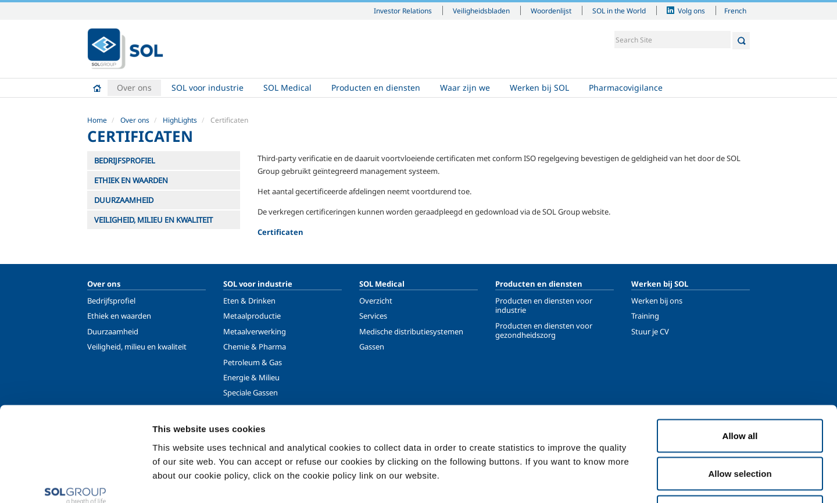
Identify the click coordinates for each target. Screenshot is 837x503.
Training (645, 316)
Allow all (740, 350)
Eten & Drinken (249, 300)
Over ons (134, 87)
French (735, 10)
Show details (604, 480)
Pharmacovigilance (626, 87)
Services (373, 316)
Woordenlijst (551, 10)
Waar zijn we (465, 87)
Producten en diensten (375, 87)
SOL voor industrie (207, 87)
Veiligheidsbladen (481, 10)
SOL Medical (287, 87)
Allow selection (739, 389)
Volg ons (691, 10)
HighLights (180, 120)
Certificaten (280, 232)
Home (97, 88)
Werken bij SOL (539, 87)
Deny (740, 426)
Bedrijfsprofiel (111, 300)
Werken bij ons (656, 300)
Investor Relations (403, 10)
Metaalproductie (252, 316)
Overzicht (375, 300)
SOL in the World (619, 10)
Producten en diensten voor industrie (543, 305)
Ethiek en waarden (119, 316)
